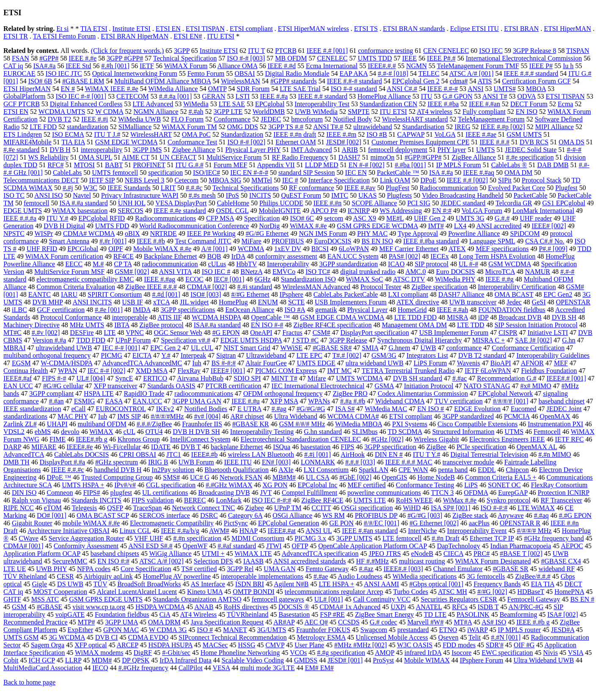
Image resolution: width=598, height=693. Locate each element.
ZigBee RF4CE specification (332, 325)
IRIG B (158, 462)
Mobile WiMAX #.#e (162, 248)
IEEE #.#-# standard (354, 81)
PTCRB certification (234, 385)
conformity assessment (286, 256)
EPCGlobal (82, 248)
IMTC (339, 195)
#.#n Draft (446, 538)
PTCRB (286, 50)
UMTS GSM (21, 637)
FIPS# (91, 492)
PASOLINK (473, 614)
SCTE (296, 302)
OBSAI (244, 73)
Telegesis (84, 507)
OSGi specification (367, 507)
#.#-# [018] (393, 73)
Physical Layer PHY (253, 149)
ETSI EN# (188, 36)
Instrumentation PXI (555, 424)
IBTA (121, 325)
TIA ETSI (93, 28)
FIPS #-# (54, 378)
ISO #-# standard (354, 88)
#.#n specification (197, 538)
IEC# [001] (229, 279)
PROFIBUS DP (376, 515)
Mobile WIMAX (427, 660)
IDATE (161, 446)
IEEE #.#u (245, 401)
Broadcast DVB (520, 317)
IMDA (142, 309)
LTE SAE (232, 104)
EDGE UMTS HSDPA (251, 340)
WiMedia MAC (386, 408)
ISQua (281, 446)
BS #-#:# (224, 363)
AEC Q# (316, 622)
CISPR (508, 332)
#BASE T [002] (521, 553)
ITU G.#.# (189, 164)
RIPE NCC (18, 507)
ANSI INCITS (92, 302)
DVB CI (106, 637)
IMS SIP (129, 416)
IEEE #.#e (82, 58)
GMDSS (305, 660)
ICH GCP (42, 660)
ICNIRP (358, 210)
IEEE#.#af (17, 378)
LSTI (242, 96)
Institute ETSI (131, 28)
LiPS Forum (430, 363)
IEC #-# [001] (121, 347)
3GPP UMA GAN (196, 401)
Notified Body (352, 119)
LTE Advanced (152, 104)
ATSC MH (452, 591)
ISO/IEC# (206, 172)
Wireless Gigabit (436, 439)
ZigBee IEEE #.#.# (151, 286)
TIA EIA (73, 142)
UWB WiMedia (316, 111)
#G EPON (226, 332)
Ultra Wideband (295, 416)
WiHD (412, 507)
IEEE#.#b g (91, 439)
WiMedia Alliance (173, 88)
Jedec (514, 302)
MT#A (463, 622)
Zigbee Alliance (193, 149)
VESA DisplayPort (181, 203)
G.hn (569, 340)
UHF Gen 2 (430, 218)
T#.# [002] (346, 355)
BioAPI (500, 363)
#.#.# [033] (360, 462)
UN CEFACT (178, 157)
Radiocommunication (448, 187)
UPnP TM (287, 507)
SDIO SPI (247, 378)
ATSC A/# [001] (471, 73)
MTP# (86, 622)
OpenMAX (555, 416)
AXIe (286, 469)
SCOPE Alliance (374, 203)
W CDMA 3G (168, 629)
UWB (428, 347)
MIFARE (43, 446)
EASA (113, 401)
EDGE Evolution (477, 408)
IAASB (253, 561)
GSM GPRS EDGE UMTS (106, 599)
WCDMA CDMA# (353, 416)
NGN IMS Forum (323, 233)
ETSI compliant (251, 28)
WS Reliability (48, 157)
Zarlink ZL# (20, 424)
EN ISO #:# (113, 561)
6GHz (262, 279)
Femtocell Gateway (533, 599)
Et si (62, 28)
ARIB (350, 149)
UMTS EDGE (316, 363)
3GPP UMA (121, 622)
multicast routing (422, 561)
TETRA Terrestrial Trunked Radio (408, 370)
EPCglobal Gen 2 (416, 81)
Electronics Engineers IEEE (507, 439)
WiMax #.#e (459, 500)
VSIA (575, 652)
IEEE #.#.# (495, 142)
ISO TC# (318, 271)
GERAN (213, 96)
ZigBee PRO (350, 393)
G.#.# (502, 218)
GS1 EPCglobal (563, 203)
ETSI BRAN (521, 28)
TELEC (428, 73)
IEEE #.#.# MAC (408, 462)
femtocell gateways (277, 599)
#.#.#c (194, 187)
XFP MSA (284, 401)
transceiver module (468, 462)
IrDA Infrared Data (186, 660)
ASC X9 (364, 218)
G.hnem (399, 347)
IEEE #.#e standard (180, 210)
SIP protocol (432, 264)
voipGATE (70, 614)
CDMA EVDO (148, 637)
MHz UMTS (87, 325)
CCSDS (349, 622)
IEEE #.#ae (481, 134)
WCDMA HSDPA (216, 317)
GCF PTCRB (21, 104)
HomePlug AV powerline (176, 576)
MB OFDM (291, 58)
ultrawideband (372, 126)
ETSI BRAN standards (414, 28)
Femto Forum (206, 73)
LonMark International (543, 210)
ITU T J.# (107, 134)
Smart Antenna (69, 241)
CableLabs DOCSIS (81, 454)
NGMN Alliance (155, 111)
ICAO (396, 264)
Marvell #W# (425, 622)
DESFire (82, 332)
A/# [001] (214, 248)
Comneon (60, 492)
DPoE (428, 180)
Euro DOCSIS (455, 271)
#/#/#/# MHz (534, 530)
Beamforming (518, 614)
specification (165, 172)
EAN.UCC (147, 401)
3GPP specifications (188, 309)
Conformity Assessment (86, 545)
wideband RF (556, 568)
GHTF (12, 599)
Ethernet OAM (296, 142)
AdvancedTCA (23, 454)
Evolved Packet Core (516, 187)
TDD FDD (90, 340)
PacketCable (530, 195)
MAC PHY (73, 416)
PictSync (236, 523)
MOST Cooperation (60, 591)
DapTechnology (458, 545)
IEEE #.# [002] (467, 180)
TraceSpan (147, 507)
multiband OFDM (102, 424)
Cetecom (186, 180)
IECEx (439, 256)
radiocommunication (170, 264)
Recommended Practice (35, 622)
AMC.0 (415, 271)
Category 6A (245, 515)
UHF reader (536, 218)
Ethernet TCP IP (492, 538)
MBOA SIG (225, 180)
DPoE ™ (59, 477)
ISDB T (488, 606)
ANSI (475, 88)
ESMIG (84, 401)
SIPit (505, 180)
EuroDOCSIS (332, 241)
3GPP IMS (147, 149)
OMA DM (518, 172)
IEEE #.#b (151, 241)
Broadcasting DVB (224, 492)
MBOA (536, 88)
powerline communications (384, 492)
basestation (315, 446)
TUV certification (459, 401)
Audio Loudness (360, 576)
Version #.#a (49, 340)
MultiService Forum (234, 157)
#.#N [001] (506, 637)
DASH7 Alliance (461, 294)
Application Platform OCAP (41, 553)
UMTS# (504, 88)
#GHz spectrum (116, 462)
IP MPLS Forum (458, 164)
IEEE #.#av (359, 187)
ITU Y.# (58, 218)
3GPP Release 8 (535, 50)
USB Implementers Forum (351, 302)
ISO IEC (491, 50)
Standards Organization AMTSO (197, 599)
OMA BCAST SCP (103, 515)
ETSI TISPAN (205, 28)
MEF (561, 363)
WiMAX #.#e (308, 225)
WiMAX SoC (364, 279)
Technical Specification (185, 58)
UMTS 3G (470, 218)
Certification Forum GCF (536, 81)
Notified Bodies (205, 408)
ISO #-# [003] (246, 58)
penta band (453, 469)
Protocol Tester (380, 286)
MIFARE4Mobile (27, 142)
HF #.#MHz (372, 561)
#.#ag (279, 408)
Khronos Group (139, 439)
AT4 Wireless (198, 614)
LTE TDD (470, 325)
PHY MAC (372, 233)
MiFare (252, 241)
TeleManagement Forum (491, 119)
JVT (265, 492)
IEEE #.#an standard (370, 530)
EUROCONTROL (121, 408)
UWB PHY (51, 568)
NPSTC (14, 233)
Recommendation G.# (506, 378)
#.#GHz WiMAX (229, 485)
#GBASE (49, 606)
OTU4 (154, 431)
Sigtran (226, 355)
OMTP (217, 88)
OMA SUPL (95, 157)
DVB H (60, 149)
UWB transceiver (473, 302)
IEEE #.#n (327, 203)
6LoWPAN (354, 248)
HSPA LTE (98, 393)
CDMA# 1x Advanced (350, 606)
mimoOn (382, 157)
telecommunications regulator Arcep (334, 591)
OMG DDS (242, 126)
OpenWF (195, 545)
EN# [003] (276, 462)
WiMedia (196, 104)
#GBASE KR (250, 424)
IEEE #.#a (274, 96)
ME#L (395, 218)
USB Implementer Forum (453, 332)
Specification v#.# (185, 340)
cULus (217, 264)
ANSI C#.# (402, 88)
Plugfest (566, 187)
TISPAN (578, 50)
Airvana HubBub (200, 378)
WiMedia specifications (424, 576)
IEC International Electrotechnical (318, 385)
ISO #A (294, 309)
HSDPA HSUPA (171, 645)
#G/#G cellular (63, 385)
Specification (262, 218)
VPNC (135, 332)
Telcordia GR (514, 203)
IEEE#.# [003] (403, 568)
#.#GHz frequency (143, 667)
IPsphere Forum (482, 660)
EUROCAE (19, 73)
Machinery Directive (31, 325)
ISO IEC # (216, 271)
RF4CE (123, 256)
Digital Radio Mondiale (297, 73)
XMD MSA (151, 370)
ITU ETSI (220, 36)
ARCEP (127, 645)
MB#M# (284, 477)
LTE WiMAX (536, 507)
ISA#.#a (44, 65)
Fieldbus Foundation (549, 370)
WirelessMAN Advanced (316, 286)
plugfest (121, 492)
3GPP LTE (228, 111)
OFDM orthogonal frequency (283, 393)
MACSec (215, 645)
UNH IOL (132, 203)
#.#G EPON (575, 515)
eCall (78, 408)
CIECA (453, 553)
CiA (164, 614)
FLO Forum (187, 119)
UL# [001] (328, 599)
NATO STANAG (486, 385)
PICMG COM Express (286, 370)
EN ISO (526, 111)
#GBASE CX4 (561, 561)
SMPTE (359, 111)
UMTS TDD (375, 58)
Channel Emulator (458, 568)
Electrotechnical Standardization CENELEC (300, 439)
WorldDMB (269, 111)
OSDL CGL (232, 210)
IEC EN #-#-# (249, 172)
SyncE (124, 378)
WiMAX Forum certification (64, 256)
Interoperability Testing (262, 431)
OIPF (115, 248)
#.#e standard (21, 149)
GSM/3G (384, 355)
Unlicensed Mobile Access (392, 637)
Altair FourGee (266, 363)
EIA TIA (542, 584)
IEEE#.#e (79, 446)
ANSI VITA (175, 271)
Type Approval (418, 233)
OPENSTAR (573, 302)
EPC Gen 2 (165, 347)
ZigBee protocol (161, 325)
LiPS (471, 485)
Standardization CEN (388, 104)
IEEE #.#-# (442, 88)
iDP (483, 317)
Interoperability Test (322, 104)
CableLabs (67, 172)
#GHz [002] (387, 439)
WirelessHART (151, 134)
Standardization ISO (308, 279)
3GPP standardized (468, 416)
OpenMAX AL (536, 446)
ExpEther (80, 629)
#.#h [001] (115, 65)
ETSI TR (15, 36)
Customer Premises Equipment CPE (421, 142)
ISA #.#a (441, 172)
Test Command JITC (203, 241)
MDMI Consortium (257, 538)
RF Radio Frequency (300, 157)
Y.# (166, 355)
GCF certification (61, 309)
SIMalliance (135, 126)
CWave (29, 538)
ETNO (448, 629)
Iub (102, 416)
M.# (98, 264)
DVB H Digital (64, 225)
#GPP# (48, 58)
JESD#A (562, 629)
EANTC (39, 294)
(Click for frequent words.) (127, 50)
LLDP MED (321, 164)
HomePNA (569, 591)
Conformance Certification (528, 347)
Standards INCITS (96, 500)
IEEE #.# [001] (327, 50)
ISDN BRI (249, 584)
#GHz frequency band (554, 538)
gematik (326, 309)
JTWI (273, 545)
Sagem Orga (47, 645)
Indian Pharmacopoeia (521, 545)
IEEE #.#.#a (19, 218)
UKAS (367, 195)
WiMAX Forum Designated (493, 561)
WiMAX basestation (79, 210)
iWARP (477, 629)
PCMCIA (516, 416)
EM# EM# (319, 667)
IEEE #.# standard (322, 96)
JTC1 (173, 454)
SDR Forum (253, 88)
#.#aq (541, 515)
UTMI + (213, 553)
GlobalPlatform (24, 96)
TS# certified (199, 568)
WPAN (67, 370)
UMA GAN (279, 568)
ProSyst (383, 660)
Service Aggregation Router (86, 538)
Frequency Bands (497, 584)
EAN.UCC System (353, 256)
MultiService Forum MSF (69, 271)
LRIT (168, 187)
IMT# (436, 225)
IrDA (238, 256)
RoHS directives (246, 606)
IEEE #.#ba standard (431, 241)
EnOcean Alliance (249, 309)
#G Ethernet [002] (433, 523)
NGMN (416, 65)
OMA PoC (196, 134)
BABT (114, 164)
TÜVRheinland (248, 614)
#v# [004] (207, 416)
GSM (19, 606)
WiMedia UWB (139, 119)
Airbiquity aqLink (108, 576)
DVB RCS (534, 142)
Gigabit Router (32, 523)
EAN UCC (18, 385)
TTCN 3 (442, 492)
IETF (147, 65)
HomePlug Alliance (384, 96)
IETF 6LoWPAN (488, 370)
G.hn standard (323, 431)
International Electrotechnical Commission (524, 58)
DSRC (209, 515)
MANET (235, 629)
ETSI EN (168, 28)
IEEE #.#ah (452, 309)
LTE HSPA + (336, 584)
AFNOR (532, 363)
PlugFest (397, 187)
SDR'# (495, 645)
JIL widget (194, 302)
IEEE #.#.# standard (531, 73)
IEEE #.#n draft (294, 134)
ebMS (43, 431)
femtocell (36, 203)
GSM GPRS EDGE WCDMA (377, 225)
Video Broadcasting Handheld (463, 195)
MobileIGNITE (280, 210)
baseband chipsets (115, 553)
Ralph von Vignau (36, 500)
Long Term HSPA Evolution (497, 256)
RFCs (459, 606)
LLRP (73, 660)
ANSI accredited (498, 225)
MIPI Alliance (554, 126)
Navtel (82, 195)
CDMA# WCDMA (89, 233)
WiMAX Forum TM (189, 126)
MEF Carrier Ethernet (408, 248)
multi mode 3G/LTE (267, 667)
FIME (58, 439)
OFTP (300, 545)
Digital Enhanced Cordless (86, 104)
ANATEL (429, 606)
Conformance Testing (425, 485)
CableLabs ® (509, 164)
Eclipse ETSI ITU (474, 28)
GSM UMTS (524, 134)
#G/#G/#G (311, 408)
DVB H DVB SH (196, 431)
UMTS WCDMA (359, 378)
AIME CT (135, 157)
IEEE (409, 58)
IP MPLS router (519, 629)
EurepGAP (513, 492)
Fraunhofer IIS (202, 424)
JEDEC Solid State (531, 149)
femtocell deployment (397, 149)
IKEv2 (165, 408)
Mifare (316, 378)
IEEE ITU (237, 462)
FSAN (20, 58)
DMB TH (16, 462)
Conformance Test (192, 142)
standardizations (25, 416)
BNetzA (251, 271)
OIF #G (524, 645)
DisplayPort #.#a (62, 462)
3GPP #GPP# (125, 58)
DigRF (142, 652)
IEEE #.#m (341, 134)
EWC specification (507, 652)
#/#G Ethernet (250, 294)
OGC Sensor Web (178, 332)
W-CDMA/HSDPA (66, 363)
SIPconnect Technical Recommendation (233, 637)
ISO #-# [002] (246, 142)
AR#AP (284, 622)
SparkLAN (374, 469)
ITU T (256, 50)
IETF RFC (569, 439)
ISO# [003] (205, 294)
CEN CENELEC (446, 50)
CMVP (274, 645)
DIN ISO (24, 492)
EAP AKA (353, 73)
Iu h (568, 65)
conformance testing (385, 50)
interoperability (102, 149)
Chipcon (517, 469)
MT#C (12, 332)
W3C (90, 187)
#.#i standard (254, 286)
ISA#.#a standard (217, 325)
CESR (65, 576)
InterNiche (422, 530)
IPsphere (291, 294)
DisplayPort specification (374, 332)
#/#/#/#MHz (167, 416)
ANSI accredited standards (309, 561)
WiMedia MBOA (358, 424)
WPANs (319, 401)
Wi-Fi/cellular (122, 446)
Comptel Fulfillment (309, 492)
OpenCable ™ (270, 317)
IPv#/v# (125, 485)
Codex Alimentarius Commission (423, 393)
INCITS (260, 195)
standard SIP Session (306, 172)
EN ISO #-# (267, 325)
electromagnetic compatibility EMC (85, 279)
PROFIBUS (288, 241)
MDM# (101, 660)
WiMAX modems (99, 652)
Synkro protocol (509, 500)
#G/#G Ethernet (267, 233)
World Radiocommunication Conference (194, 225)
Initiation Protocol (428, 385)
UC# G (199, 477)
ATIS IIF (169, 317)
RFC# (55, 164)
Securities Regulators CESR (459, 599)
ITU (427, 96)
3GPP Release (348, 340)
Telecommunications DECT (41, 180)
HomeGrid (412, 309)
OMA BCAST (513, 294)
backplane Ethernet (237, 446)
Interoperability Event (477, 530)
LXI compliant (408, 294)
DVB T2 (59, 119)
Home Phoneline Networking (240, 652)
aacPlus (479, 523)
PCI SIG (418, 203)
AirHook (353, 454)
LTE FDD (43, 126)
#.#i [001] (317, 454)
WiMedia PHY (455, 279)
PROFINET (149, 164)
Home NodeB (436, 477)
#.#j (68, 187)
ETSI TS (366, 28)
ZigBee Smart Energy (384, 614)
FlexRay (189, 370)
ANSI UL (319, 530)
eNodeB (422, 553)
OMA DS (571, 142)
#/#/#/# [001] (510, 401)
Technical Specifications (245, 187)
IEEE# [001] (228, 370)
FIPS (347, 446)
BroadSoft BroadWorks (149, 584)
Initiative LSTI (547, 332)
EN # (68, 88)
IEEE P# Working (211, 233)
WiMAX (101, 431)
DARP (12, 446)
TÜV (100, 584)
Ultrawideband (266, 355)
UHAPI (57, 424)
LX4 (460, 225)
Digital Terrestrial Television (489, 454)
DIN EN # (389, 454)
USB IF (132, 302)
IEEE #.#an (484, 104)
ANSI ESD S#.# (150, 545)
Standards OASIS (171, 385)
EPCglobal (269, 104)
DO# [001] (51, 515)
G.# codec (383, 622)
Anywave (511, 515)
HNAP (249, 530)
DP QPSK (135, 660)
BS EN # (582, 599)
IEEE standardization (32, 408)
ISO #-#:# (493, 507)
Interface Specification (338, 180)
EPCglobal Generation (288, 523)
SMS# (171, 477)
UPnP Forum (133, 340)
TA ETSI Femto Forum (64, 36)
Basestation (294, 614)
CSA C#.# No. (544, 241)
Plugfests (399, 195)
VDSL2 (14, 431)
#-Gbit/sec (176, 652)
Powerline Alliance (474, 233)
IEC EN (356, 172)
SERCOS (130, 210)
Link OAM (395, 180)
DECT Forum (529, 104)
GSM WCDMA (509, 264)
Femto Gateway (327, 568)
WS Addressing (401, 210)
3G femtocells (486, 576)
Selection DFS (213, 561)
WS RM (333, 515)
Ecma (565, 104)
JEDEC (271, 119)
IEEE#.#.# (382, 65)
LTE (110, 332)
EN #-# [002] (366, 164)
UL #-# (468, 264)
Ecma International (332, 65)
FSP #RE (332, 614)
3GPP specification (390, 446)
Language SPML (492, 241)
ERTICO (155, 378)
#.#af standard (237, 545)
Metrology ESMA (321, 637)
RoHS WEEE (414, 500)
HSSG (246, 645)
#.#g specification (341, 652)
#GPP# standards (293, 81)
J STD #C (305, 340)
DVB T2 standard (482, 355)
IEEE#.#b (204, 454)
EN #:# (442, 210)
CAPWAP (410, 134)
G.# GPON (457, 96)
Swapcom (374, 629)
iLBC (19, 309)
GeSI (539, 302)
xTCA (161, 302)
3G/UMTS (271, 629)
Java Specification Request (227, 622)
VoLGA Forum (482, 210)
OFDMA (476, 492)
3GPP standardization (348, 264)
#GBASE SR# (332, 347)
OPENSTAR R (520, 523)
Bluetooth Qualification (236, 469)
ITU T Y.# (427, 454)
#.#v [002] (46, 332)
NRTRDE (163, 233)
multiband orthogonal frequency (47, 355)
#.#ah (195, 111)
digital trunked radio (368, 271)
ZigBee (436, 446)
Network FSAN (241, 477)
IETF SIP (102, 180)
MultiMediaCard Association (42, 667)
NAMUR (537, 271)
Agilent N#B (291, 584)
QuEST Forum (301, 195)
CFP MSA (220, 218)
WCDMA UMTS (62, 111)
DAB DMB (552, 164)
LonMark (228, 500)
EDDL (487, 469)
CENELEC (332, 58)
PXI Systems (409, 424)
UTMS (513, 431)
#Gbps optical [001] (436, 584)
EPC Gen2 (557, 294)
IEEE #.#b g (533, 622)
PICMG (111, 355)
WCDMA (251, 248)
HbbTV (246, 264)
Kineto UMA (205, 591)
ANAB (203, 606)
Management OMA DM (414, 325)
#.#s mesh (202, 195)
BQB (214, 256)
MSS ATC (45, 599)
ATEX (457, 248)
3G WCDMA (67, 637)
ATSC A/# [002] (161, 561)
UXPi (398, 606)
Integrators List (427, 355)
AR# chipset (247, 416)
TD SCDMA (405, 431)
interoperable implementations (262, 576)
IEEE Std (78, 65)
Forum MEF (231, 164)
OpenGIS (394, 477)
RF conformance (311, 187)
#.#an (56, 401)
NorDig (269, 225)
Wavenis (468, 363)
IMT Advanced (311, 149)
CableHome (233, 203)
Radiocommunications (165, 218)
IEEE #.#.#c (67, 469)
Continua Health (25, 370)
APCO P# (324, 210)
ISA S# (345, 408)
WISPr (44, 233)
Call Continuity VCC (382, 599)
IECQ (100, 667)
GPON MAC (121, 629)
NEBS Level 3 (144, 180)
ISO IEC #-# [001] (81, 96)
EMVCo (284, 271)
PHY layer (452, 149)
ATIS (484, 81)
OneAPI (261, 332)
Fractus (292, 332)
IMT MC (339, 370)
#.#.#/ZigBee (154, 424)
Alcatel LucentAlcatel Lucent (137, 591)
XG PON (274, 485)
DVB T (191, 446)
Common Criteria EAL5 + (501, 477)
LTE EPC (309, 355)
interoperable (129, 317)
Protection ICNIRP (564, 492)
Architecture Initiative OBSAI (69, 530)
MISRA (457, 317)
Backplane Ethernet (170, 256)
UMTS (485, 149)
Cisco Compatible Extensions (478, 424)
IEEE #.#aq (478, 172)
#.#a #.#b (352, 401)
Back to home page (29, 682)
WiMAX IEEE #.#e (111, 88)
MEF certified (366, 485)
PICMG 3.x (310, 538)
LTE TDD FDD (415, 317)
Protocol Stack (542, 180)
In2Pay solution (173, 469)
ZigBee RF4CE (322, 500)
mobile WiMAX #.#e (91, 523)
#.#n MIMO (554, 454)
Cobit (11, 660)
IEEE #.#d (281, 65)
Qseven (448, 637)
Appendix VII (276, 164)
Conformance (232, 119)
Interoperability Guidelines (553, 355)
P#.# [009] (553, 248)
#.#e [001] (109, 309)
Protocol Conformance (71, 317)
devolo (70, 431)
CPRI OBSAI (137, 454)
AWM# (219, 530)
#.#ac (459, 378)
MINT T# (284, 378)
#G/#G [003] (425, 515)
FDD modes (459, 645)
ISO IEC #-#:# (271, 500)
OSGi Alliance (292, 515)
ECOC (194, 279)
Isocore (461, 652)
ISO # (205, 629)
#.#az (366, 568)
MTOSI (84, 164)
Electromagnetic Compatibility (172, 523)
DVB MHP (47, 302)
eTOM (53, 507)
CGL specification (171, 485)
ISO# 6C (302, 218)
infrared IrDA (422, 652)
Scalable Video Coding (253, 660)
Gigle (39, 584)
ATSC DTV (409, 279)
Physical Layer (367, 309)
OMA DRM (164, 622)
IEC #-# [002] (107, 370)
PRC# (482, 553)
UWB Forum (196, 462)
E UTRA (249, 408)
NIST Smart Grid (246, 347)
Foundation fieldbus (122, 614)
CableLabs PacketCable (346, 294)
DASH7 (350, 157)
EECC (74, 264)
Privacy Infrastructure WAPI (140, 195)
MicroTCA (500, 271)
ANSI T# (494, 96)
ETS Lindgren (22, 134)
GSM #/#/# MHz (302, 424)
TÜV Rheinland (25, 576)
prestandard (413, 629)
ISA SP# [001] (450, 507)
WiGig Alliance (170, 553)
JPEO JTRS (385, 553)
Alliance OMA (237, 65)
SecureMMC (70, 561)
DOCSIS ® (293, 606)
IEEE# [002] (549, 225)
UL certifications (165, 492)
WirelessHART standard (415, 119)
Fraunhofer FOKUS (323, 629)
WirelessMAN (240, 81)
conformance (464, 347)
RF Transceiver (561, 500)
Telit (474, 637)
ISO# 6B (40, 81)
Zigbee (254, 507)
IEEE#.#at (282, 530)
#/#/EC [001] (381, 523)
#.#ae (321, 576)
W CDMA (109, 111)
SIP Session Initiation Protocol (535, 325)
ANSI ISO (48, 195)
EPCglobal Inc (317, 485)
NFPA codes (93, 568)
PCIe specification (482, 446)
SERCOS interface (164, 515)
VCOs (298, 652)
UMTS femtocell (115, 172)
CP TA (123, 264)
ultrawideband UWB (64, 347)
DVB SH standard (417, 378)
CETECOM (132, 96)
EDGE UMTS (22, 210)
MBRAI (14, 347)
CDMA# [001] (23, 545)
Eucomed (523, 408)
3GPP (182, 50)
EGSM (21, 363)
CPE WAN (413, 469)
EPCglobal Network (505, 393)
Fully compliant (484, 111)
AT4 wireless (434, 111)
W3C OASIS (415, 645)
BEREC (195, 500)
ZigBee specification (439, 286)
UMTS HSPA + (83, 485)
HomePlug (233, 302)
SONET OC (504, 485)
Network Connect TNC (203, 507)
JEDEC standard (463, 203)
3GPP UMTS (354, 538)
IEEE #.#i (94, 119)
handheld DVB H (117, 469)
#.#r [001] (113, 241)
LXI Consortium (325, 469)
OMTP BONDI (254, 591)
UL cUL (202, 347)
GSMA (384, 385)
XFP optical (90, 645)
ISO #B (377, 134)
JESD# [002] (343, 142)
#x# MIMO (535, 385)
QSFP (115, 507)
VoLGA (445, 134)
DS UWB (70, 584)
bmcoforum (307, 119)
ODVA (526, 96)
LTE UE (14, 568)
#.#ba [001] (410, 164)
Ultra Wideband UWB (543, 660)
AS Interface (208, 584)
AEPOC (572, 545)
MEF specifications (502, 248)
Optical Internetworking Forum (134, 73)
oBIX (132, 233)
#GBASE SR (510, 568)
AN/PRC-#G (525, 606)
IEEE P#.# (441, 58)
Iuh (196, 363)
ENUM (268, 302)
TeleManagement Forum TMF (478, 65)
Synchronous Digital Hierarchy (420, 340)
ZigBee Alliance (474, 157)
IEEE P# (541, 65)
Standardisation (423, 126)
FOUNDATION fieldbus (512, 309)
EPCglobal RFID (101, 218)
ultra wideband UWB (374, 363)
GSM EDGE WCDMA (126, 142)
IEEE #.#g (499, 279)
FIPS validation (153, 500)
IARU (69, 294)
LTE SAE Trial (300, 88)
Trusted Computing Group (117, 477)
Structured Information (463, 431)
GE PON (341, 523)
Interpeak (193, 355)
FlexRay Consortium (559, 485)
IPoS (232, 195)
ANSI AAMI (381, 584)
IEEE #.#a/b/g (180, 530)
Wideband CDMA (399, 401)
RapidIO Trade (144, 393)
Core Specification (146, 568)
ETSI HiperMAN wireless (313, 28)
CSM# (321, 332)
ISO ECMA (68, 134)
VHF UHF (148, 538)
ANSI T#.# (328, 126)
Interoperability (288, 264)
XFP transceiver (115, 385)
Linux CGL (135, 530)
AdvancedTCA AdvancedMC (142, 363)
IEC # (290, 180)
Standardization (242, 134)
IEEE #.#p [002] (502, 126)
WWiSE (291, 347)
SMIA (370, 347)
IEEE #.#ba (443, 104)
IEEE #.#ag (159, 279)
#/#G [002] (492, 591)
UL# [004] (90, 378)
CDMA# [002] (207, 286)
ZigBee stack (470, 515)
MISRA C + (488, 340)
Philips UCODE (281, 203)
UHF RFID (42, 248)
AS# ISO (494, 622)
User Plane (309, 645)
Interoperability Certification (517, 286)
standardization (87, 126)
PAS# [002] (404, 256)
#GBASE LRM (83, 81)
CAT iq (13, 65)
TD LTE (435, 614)
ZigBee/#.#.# (533, 576)
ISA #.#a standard (83, 203)
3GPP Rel (240, 568)
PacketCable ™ (398, 172)
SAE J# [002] (533, 340)
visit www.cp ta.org (98, 606)
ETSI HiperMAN (567, 28)
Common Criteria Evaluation (75, 286)
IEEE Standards (129, 187)
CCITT (321, 507)
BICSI (320, 248)
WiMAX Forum (185, 65)
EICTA (142, 355)
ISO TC (14, 195)
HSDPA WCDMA (160, 606)
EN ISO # (430, 408)
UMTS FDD (112, 225)
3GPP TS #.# (285, 126)
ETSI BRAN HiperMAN (134, 36)
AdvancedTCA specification (319, 553)
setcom (333, 218)
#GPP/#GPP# (423, 157)
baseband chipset (561, 401)
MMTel (261, 180)
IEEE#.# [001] (566, 378)
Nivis (550, 652)
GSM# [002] (132, 271)
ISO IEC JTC (64, 73)
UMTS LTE (369, 500)
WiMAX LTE (253, 553)
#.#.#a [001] (175, 96)
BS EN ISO (377, 241)
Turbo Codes (410, 591)
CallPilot (191, 667)
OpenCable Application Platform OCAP (372, 545)
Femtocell (547, 431)
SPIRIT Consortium (115, 294)
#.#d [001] (166, 294)
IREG (462, 126)
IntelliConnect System (200, 439)
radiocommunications (203, 393)
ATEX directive (418, 302)
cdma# (459, 81)
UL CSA (317, 477)
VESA (221, 667)
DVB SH (564, 317)
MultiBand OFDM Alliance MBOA (162, 81)
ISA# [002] (562, 614)
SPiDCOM (525, 233)
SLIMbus (365, 431)
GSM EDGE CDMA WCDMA (342, 317)
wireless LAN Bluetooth (261, 454)
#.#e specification (530, 157)
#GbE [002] (355, 477)
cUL (129, 431)
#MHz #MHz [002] (360, 645)
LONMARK (318, 462)
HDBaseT (530, 591)
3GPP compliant (51, 393)
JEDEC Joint (563, 408)
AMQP (384, 652)
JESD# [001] (345, 660)
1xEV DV (287, 248)
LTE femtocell (402, 538)
